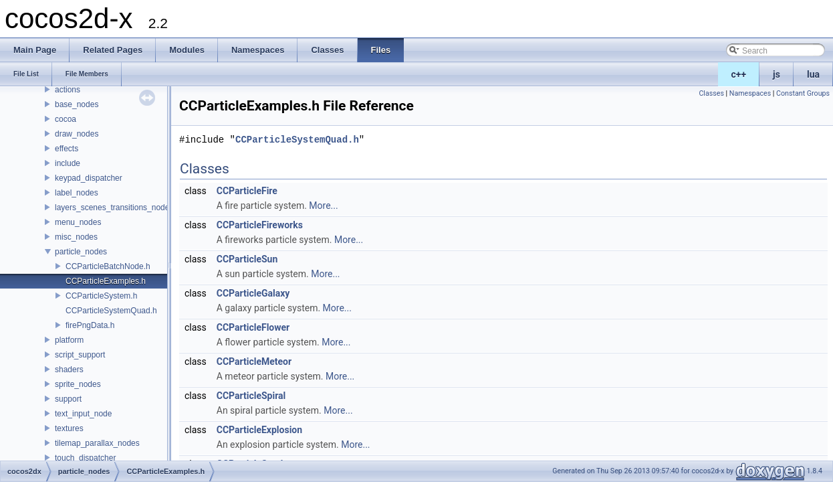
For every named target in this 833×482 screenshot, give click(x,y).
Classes (711, 93)
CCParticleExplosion (259, 429)
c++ (739, 74)
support (68, 399)
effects (66, 148)
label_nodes (76, 192)
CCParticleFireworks (260, 225)
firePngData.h (90, 325)
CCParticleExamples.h (106, 281)
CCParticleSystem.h (101, 296)
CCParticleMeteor (254, 361)
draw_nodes (76, 134)
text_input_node (83, 413)
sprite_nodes (78, 384)
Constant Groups (803, 93)
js (776, 74)
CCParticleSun (247, 259)
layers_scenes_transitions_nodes (114, 207)
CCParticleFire (247, 190)
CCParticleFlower (253, 327)
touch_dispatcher (85, 458)
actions (67, 89)
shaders (69, 369)
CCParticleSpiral (251, 395)
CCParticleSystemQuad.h (111, 310)
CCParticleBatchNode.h (108, 266)
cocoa (65, 119)
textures (69, 428)
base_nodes (76, 104)
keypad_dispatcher (88, 178)
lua (813, 74)
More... (323, 205)
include (67, 163)
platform (69, 340)
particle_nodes (81, 251)
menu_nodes (78, 222)
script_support (80, 354)
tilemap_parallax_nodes (97, 443)
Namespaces (750, 93)
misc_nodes (76, 237)
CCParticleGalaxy (253, 293)
